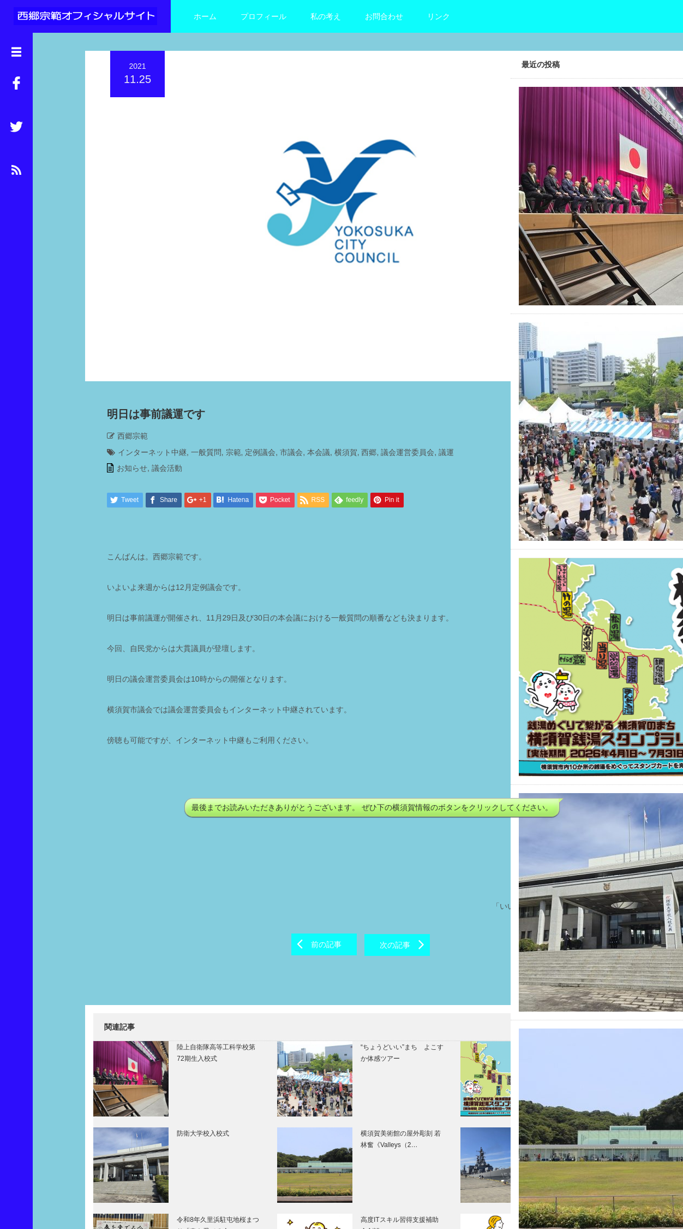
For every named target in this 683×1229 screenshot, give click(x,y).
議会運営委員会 (399, 372)
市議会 (283, 372)
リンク (438, 16)
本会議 (310, 372)
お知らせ (124, 387)
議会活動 (158, 387)
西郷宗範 (124, 355)
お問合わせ (384, 16)
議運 (438, 372)
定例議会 (252, 372)
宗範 (225, 372)
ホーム (205, 16)
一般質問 (198, 372)
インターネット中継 (144, 372)
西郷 (360, 372)
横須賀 (337, 372)
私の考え (325, 16)
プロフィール (263, 16)
